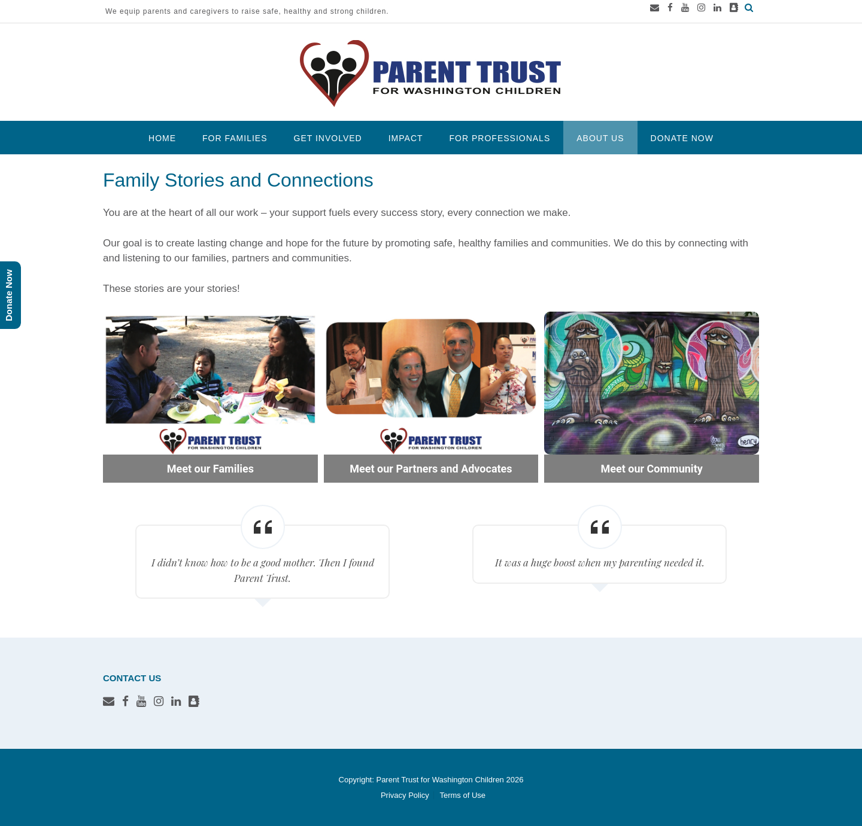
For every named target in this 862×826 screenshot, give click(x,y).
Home (162, 138)
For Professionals (500, 138)
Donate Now (682, 138)
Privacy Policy (405, 795)
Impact (405, 138)
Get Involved (328, 138)
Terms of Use (462, 795)
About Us (600, 138)
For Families (234, 138)
